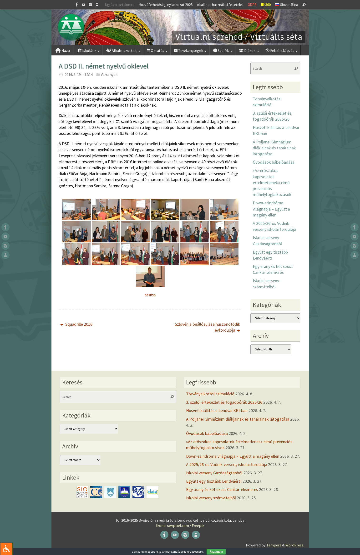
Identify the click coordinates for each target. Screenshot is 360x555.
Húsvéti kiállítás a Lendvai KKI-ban (217, 410)
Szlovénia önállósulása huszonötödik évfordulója (207, 327)
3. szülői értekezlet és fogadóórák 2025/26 (224, 402)
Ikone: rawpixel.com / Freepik (180, 525)
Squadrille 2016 (76, 324)
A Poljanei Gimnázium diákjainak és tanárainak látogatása (274, 148)
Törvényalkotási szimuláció (210, 394)
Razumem (216, 551)
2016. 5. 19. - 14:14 (79, 74)
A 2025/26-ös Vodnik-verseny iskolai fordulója (226, 464)
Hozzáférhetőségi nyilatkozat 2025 (166, 4)
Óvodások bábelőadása (273, 162)
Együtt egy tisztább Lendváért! (214, 481)
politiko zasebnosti (192, 551)
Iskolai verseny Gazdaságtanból (214, 473)
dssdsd (150, 295)
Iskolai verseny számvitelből (211, 498)
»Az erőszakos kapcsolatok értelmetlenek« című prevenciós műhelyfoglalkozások (272, 182)
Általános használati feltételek (220, 4)
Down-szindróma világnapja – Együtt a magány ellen (271, 208)
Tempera (273, 545)
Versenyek (109, 74)
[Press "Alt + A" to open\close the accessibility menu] (6, 548)
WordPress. (294, 545)
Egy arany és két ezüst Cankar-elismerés (222, 489)
